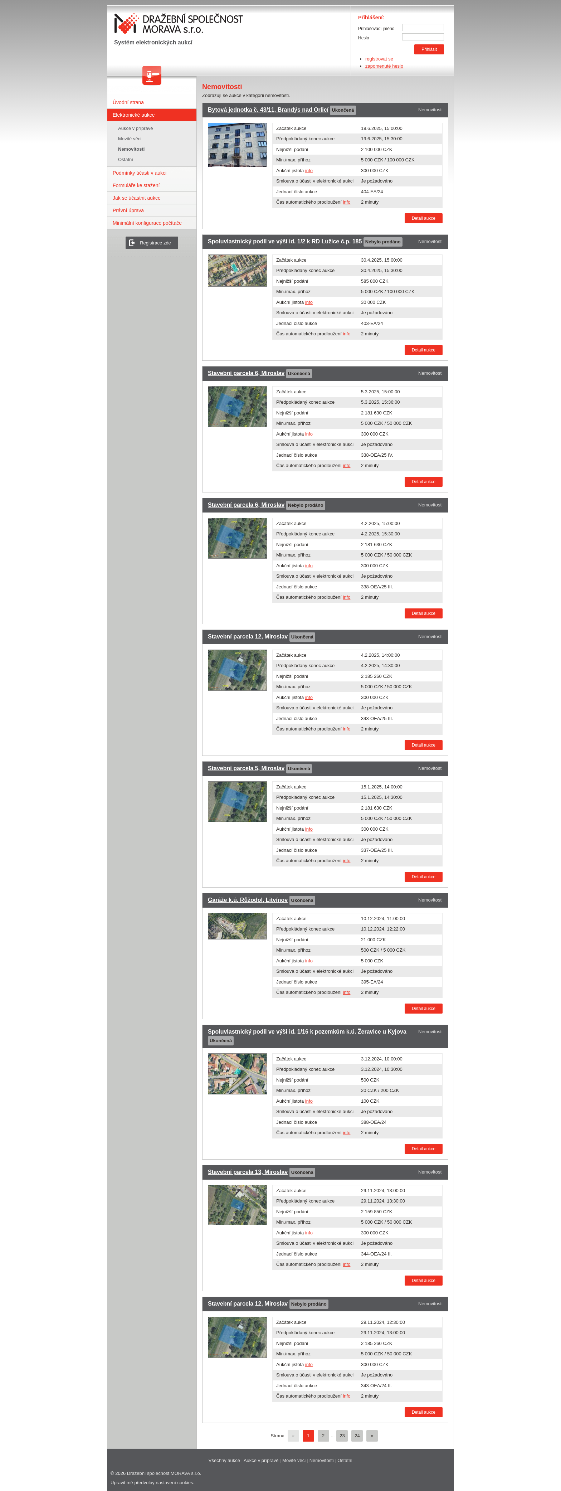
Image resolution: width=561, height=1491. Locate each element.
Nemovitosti (131, 149)
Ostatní (125, 159)
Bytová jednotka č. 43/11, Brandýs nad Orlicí (268, 110)
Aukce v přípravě (135, 128)
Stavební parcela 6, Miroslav (246, 373)
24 (357, 1435)
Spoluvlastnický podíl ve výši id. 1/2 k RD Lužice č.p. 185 (285, 241)
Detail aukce (423, 218)
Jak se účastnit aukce (137, 198)
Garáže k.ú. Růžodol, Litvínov (248, 900)
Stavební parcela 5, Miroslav (246, 768)
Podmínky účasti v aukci (139, 173)
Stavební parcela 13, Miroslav (248, 1172)
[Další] (372, 1436)
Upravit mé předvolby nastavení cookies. (152, 1482)
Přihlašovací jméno (376, 28)
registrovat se (379, 59)
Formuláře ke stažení (136, 185)
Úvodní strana (128, 102)
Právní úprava (128, 210)
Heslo (363, 37)
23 (342, 1435)
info (309, 170)
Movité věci (129, 138)
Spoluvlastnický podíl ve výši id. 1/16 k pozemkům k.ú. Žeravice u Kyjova (307, 1032)
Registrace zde (155, 243)
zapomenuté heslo (384, 66)
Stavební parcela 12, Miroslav (248, 636)
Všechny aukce (224, 1460)
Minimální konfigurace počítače (147, 223)
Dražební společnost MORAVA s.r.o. (164, 1473)
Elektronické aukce (134, 115)
